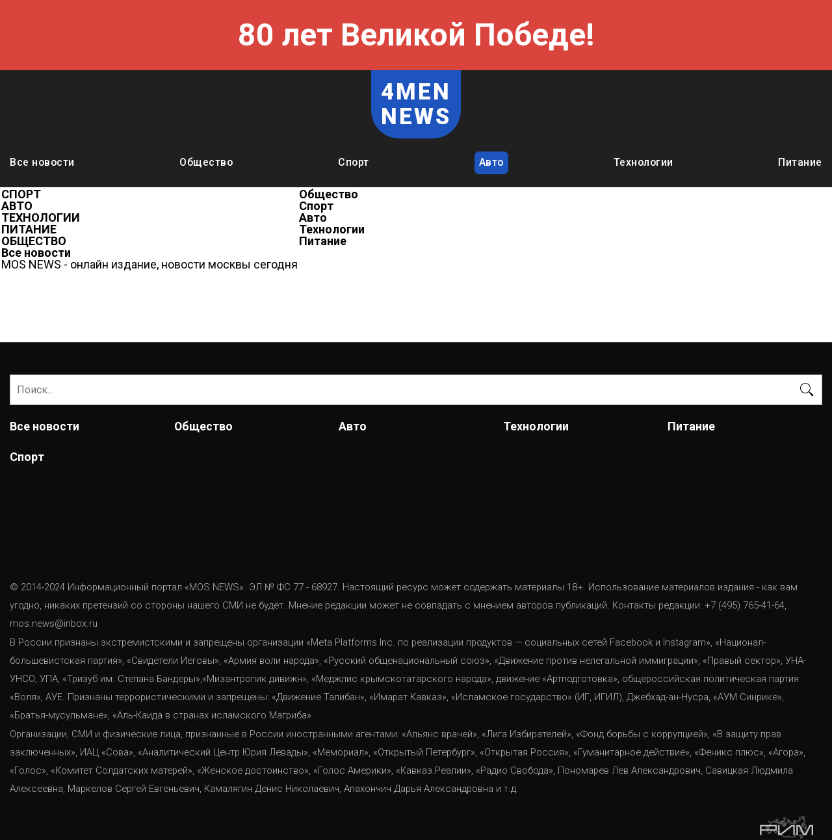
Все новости (42, 162)
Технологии (643, 162)
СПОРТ (21, 194)
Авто (491, 162)
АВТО (16, 206)
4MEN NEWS (416, 104)
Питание (800, 162)
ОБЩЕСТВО (33, 241)
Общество (206, 162)
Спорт (353, 162)
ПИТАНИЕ (29, 229)
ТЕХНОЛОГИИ (40, 218)
